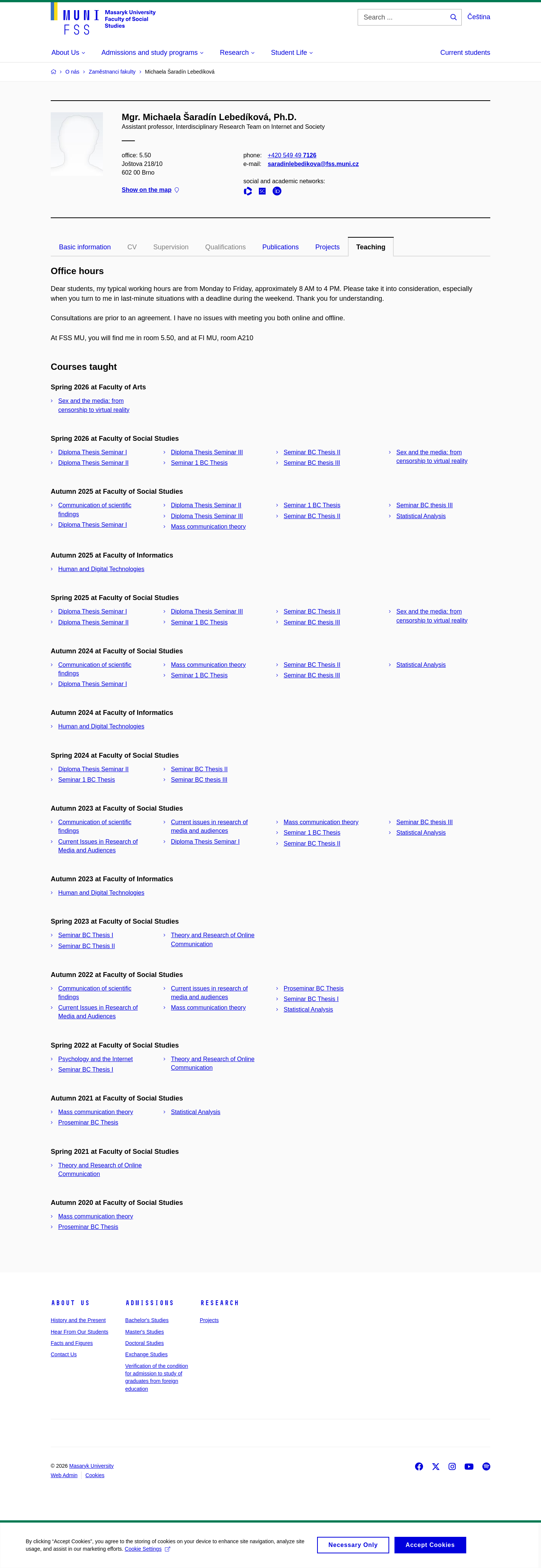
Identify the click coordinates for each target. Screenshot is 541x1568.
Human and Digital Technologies (101, 569)
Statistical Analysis (421, 516)
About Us (70, 1303)
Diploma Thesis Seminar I (92, 452)
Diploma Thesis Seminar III (207, 452)
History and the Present (78, 1320)
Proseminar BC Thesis (314, 988)
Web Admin (64, 1475)
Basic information (85, 247)
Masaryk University (91, 1466)
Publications (280, 247)
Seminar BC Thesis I (85, 935)
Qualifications (225, 247)
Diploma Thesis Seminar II (93, 463)
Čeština (478, 17)
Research (219, 1303)
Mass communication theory (208, 526)
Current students (465, 52)
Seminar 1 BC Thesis (199, 463)
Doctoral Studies (144, 1343)
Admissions (149, 1303)
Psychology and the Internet (95, 1059)
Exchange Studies (146, 1354)
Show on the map (150, 190)
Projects (327, 247)
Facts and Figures (72, 1343)
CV (132, 247)
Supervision (171, 247)
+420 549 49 (292, 155)
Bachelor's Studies (147, 1320)
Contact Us (64, 1354)
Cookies (94, 1475)
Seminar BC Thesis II (312, 452)
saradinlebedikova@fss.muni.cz (313, 164)
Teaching (370, 247)
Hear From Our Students (79, 1332)
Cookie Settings (148, 1553)
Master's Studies (144, 1332)
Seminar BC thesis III (312, 463)
